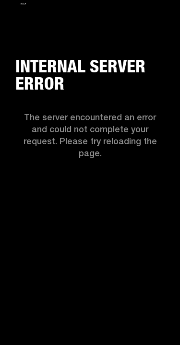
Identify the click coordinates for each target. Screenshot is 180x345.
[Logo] (23, 6)
